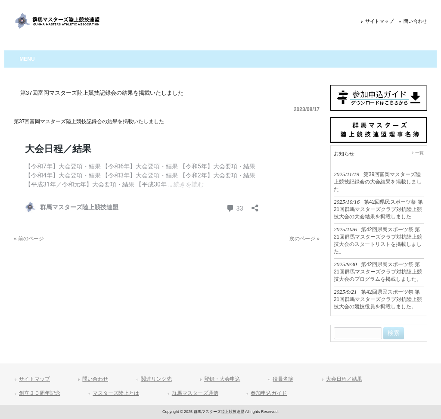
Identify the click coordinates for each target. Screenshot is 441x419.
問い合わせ (415, 21)
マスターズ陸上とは (116, 393)
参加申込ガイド (269, 393)
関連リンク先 (156, 379)
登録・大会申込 (222, 379)
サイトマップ (379, 21)
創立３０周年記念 (39, 393)
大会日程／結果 (344, 379)
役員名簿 (283, 379)
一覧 (419, 152)
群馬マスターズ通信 (195, 393)
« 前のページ (29, 239)
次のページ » (304, 239)
